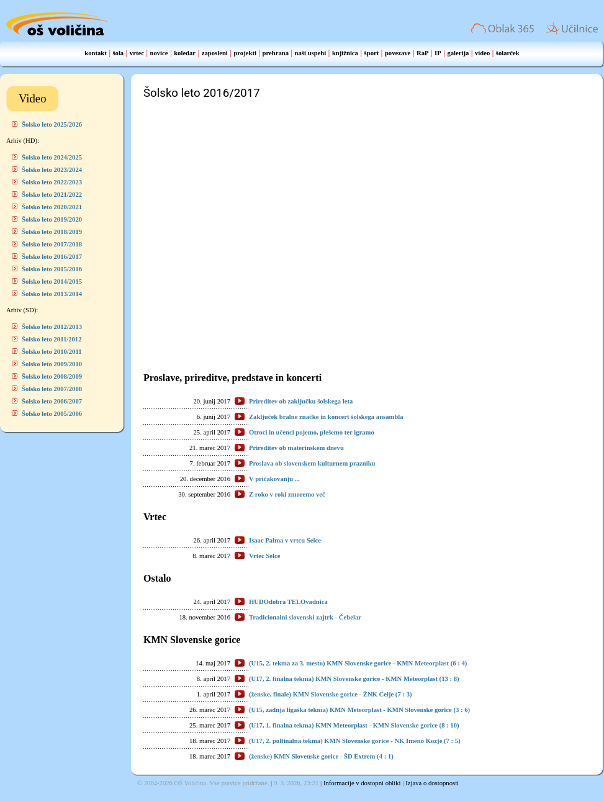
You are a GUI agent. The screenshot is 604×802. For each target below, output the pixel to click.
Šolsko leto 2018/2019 (52, 231)
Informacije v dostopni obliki (362, 783)
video (482, 53)
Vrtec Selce (264, 555)
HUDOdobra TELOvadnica (288, 601)
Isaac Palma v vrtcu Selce (285, 540)
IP (438, 53)
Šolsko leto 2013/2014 (52, 294)
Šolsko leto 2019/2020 (52, 219)
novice (159, 53)
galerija (458, 53)
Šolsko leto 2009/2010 (52, 364)
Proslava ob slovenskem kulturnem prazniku (312, 463)
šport (371, 53)
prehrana (276, 53)
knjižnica (345, 53)
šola (118, 53)
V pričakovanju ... (274, 478)
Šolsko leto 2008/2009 (52, 376)
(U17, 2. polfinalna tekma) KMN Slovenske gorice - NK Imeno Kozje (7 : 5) (355, 740)
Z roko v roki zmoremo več (287, 494)
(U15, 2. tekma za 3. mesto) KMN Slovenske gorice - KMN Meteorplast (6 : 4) (358, 663)
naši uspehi (311, 53)
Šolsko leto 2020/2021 (52, 207)
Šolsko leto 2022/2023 (52, 182)
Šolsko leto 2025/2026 (52, 124)
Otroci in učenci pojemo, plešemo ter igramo (311, 432)
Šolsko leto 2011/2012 (52, 339)
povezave (397, 53)
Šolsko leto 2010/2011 (52, 351)
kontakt (95, 53)
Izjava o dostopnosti (432, 783)
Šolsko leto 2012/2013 (52, 326)
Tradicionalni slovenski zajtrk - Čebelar (305, 617)
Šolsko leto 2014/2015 (52, 281)
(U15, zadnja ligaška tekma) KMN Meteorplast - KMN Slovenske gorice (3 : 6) (359, 709)
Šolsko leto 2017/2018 (52, 244)
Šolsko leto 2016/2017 (52, 256)
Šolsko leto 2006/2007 (52, 401)
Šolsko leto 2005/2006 (52, 413)
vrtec (137, 53)
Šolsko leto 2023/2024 (52, 169)
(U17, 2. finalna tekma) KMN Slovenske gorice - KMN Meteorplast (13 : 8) (354, 678)
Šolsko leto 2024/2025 (52, 157)
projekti (244, 53)
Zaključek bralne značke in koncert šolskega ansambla (326, 416)
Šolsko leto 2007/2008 (52, 388)
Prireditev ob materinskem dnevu (296, 447)
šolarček (508, 53)
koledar (185, 53)
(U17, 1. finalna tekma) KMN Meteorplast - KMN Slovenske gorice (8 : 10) (354, 725)
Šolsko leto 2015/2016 (52, 269)
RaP (423, 53)
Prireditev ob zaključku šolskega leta (301, 401)
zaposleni (215, 53)
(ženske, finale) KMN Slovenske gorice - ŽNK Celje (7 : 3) (330, 694)
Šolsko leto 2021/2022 (52, 194)
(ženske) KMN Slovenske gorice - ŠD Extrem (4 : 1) (321, 756)
